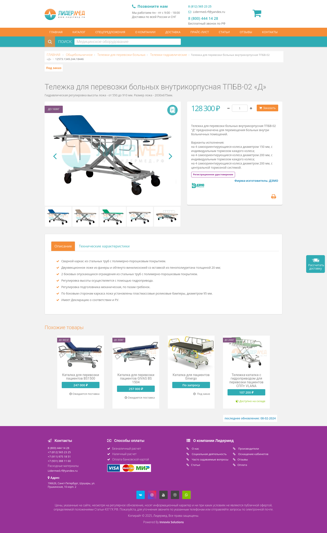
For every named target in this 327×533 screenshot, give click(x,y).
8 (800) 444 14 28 (203, 18)
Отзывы (243, 459)
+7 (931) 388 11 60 (59, 461)
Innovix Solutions (172, 522)
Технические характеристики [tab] (104, 246)
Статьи (195, 465)
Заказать (267, 108)
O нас (195, 448)
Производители (248, 448)
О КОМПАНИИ (145, 32)
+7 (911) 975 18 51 (59, 456)
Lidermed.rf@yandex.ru (206, 12)
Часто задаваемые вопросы (209, 459)
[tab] (213, 174)
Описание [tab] (63, 246)
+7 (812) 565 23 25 (59, 452)
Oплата (242, 465)
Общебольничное (79, 55)
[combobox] (127, 42)
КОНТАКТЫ (270, 32)
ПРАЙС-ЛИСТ (199, 32)
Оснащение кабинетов (253, 454)
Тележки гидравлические (168, 55)
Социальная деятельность (209, 454)
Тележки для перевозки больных (121, 55)
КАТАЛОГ (79, 32)
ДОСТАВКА (172, 32)
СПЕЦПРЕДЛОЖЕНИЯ (110, 32)
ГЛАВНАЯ (56, 32)
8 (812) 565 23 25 (199, 6)
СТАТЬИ (224, 32)
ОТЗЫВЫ (246, 32)
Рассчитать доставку (316, 267)
